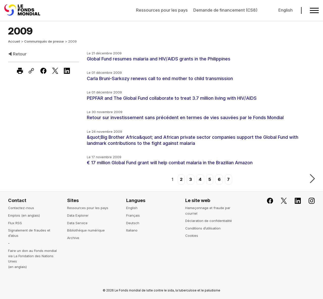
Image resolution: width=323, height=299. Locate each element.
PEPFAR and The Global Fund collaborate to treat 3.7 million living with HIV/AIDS (172, 98)
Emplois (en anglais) (24, 215)
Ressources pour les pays (162, 10)
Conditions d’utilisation (203, 228)
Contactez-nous (21, 208)
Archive (73, 238)
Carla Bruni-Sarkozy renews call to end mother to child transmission (160, 78)
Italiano (132, 230)
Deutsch (132, 223)
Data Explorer (78, 215)
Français (133, 215)
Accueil (14, 41)
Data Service (77, 223)
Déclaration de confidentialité (208, 221)
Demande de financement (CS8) (225, 10)
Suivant (312, 179)
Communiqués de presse (44, 41)
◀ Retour (17, 53)
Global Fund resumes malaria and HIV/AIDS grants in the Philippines (158, 58)
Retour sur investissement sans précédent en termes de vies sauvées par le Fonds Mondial (185, 117)
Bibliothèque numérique (86, 230)
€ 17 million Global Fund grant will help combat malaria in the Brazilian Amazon (170, 162)
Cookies (191, 236)
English (285, 10)
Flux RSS (15, 223)
